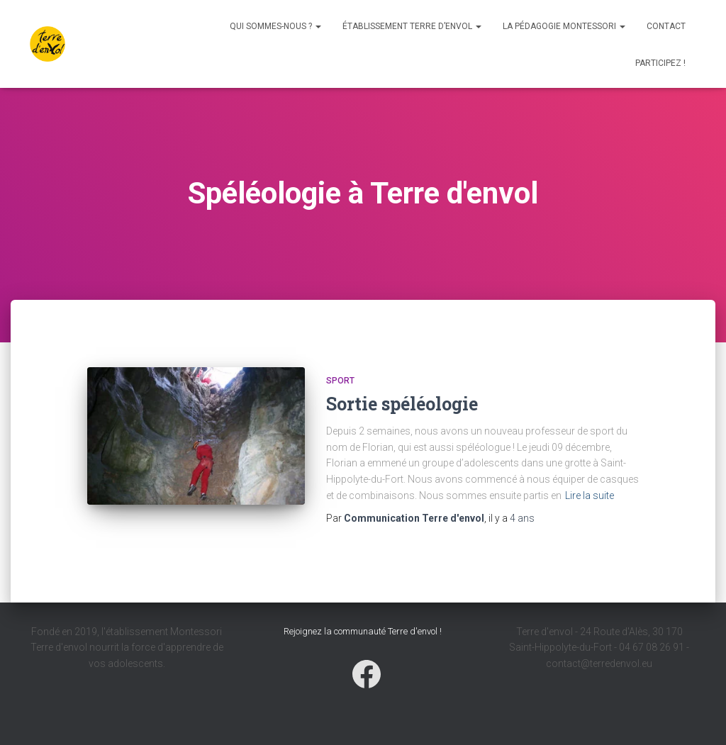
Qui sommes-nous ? (275, 26)
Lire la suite (589, 495)
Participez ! (660, 63)
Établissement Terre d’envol (411, 26)
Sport (340, 381)
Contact (666, 26)
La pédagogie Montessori (564, 26)
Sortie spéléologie (402, 403)
